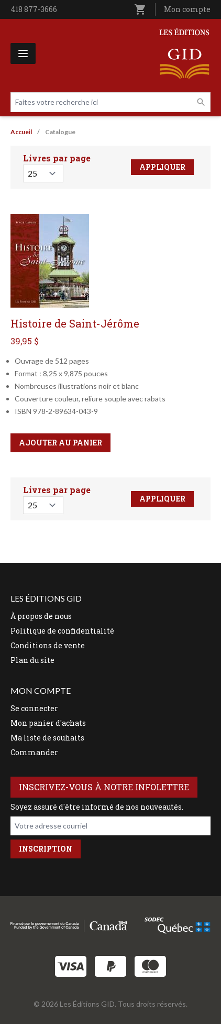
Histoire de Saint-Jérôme (74, 323)
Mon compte (187, 9)
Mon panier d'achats (48, 723)
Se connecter (34, 708)
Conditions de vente (47, 645)
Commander (34, 752)
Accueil (21, 132)
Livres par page (57, 158)
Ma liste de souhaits (47, 738)
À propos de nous (41, 616)
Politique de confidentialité (62, 631)
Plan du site (32, 660)
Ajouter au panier (60, 443)
